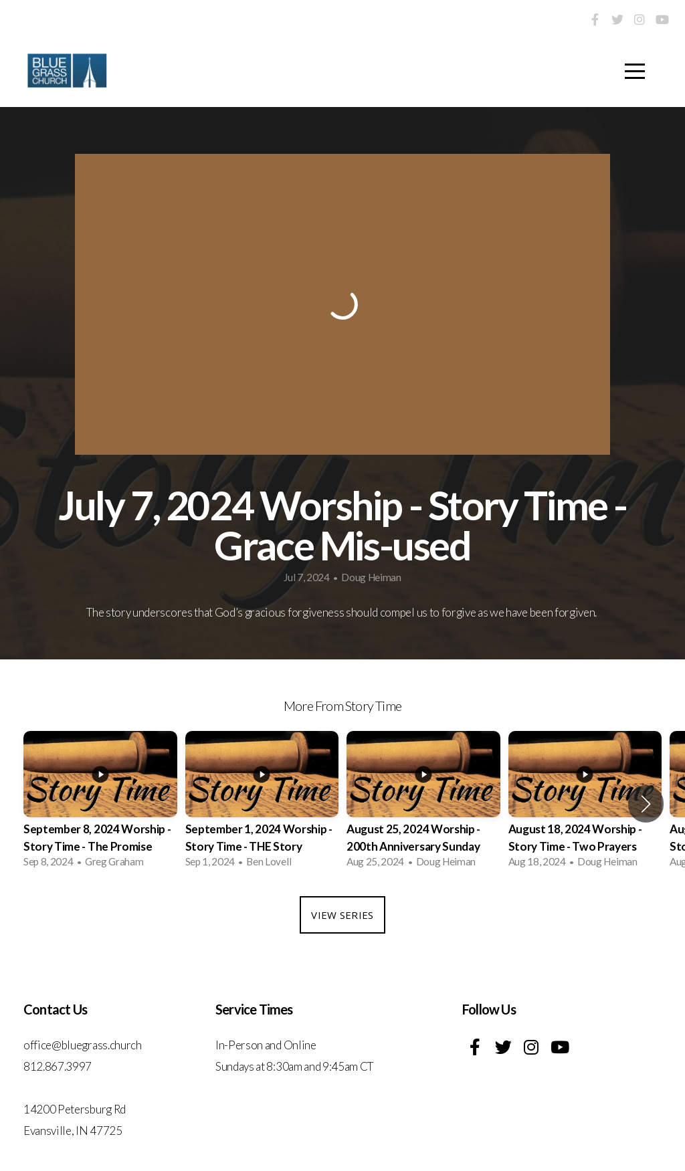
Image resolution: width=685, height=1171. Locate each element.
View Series (342, 915)
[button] (646, 804)
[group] (100, 803)
